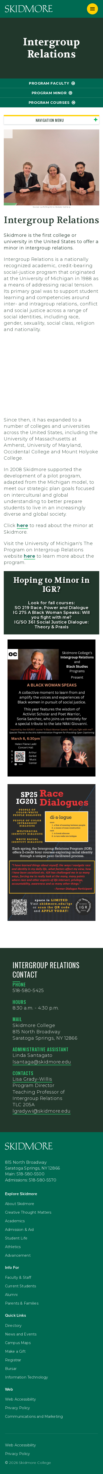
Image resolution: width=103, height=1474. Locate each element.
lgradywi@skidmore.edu (42, 1111)
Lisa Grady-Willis (32, 1079)
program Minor (49, 93)
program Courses (49, 102)
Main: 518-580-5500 (24, 1174)
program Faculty (49, 83)
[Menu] (92, 8)
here (22, 525)
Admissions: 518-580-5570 (31, 1180)
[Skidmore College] (29, 8)
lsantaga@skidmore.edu (42, 1062)
